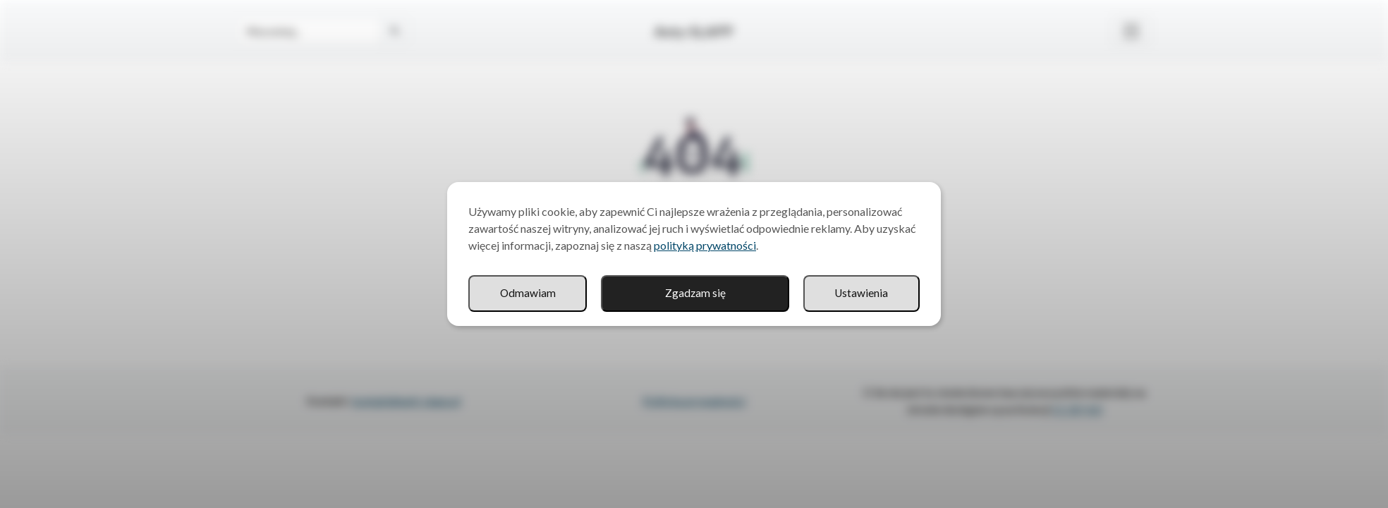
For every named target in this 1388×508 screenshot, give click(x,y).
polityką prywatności (705, 245)
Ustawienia (728, 293)
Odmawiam (860, 293)
